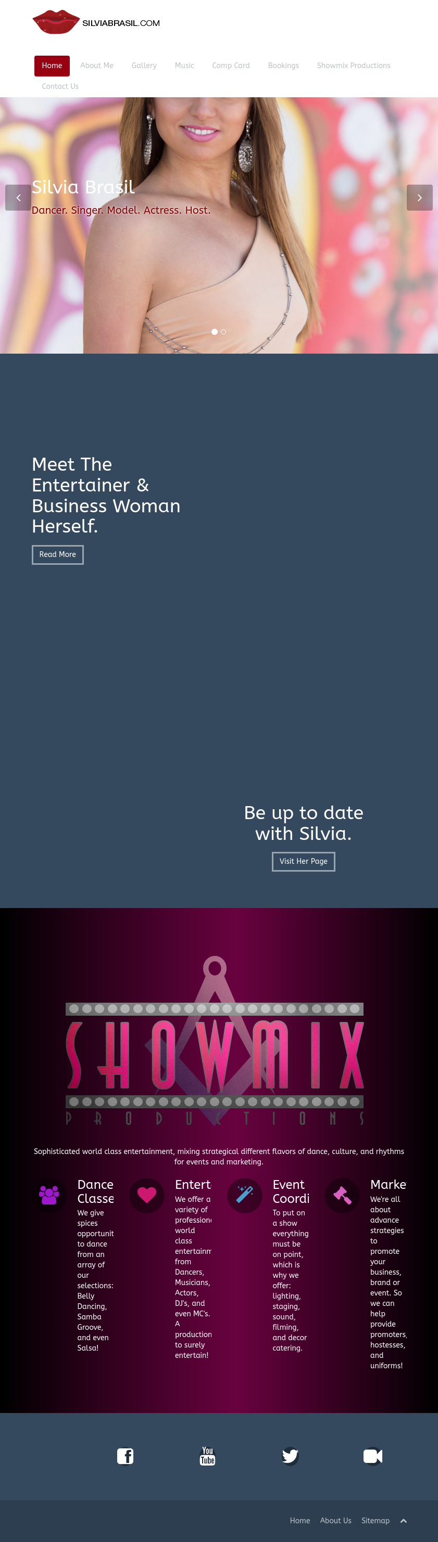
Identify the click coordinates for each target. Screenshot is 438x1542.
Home (52, 65)
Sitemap (375, 1521)
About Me (97, 65)
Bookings (283, 65)
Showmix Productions (354, 65)
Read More (58, 558)
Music (184, 65)
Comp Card (231, 65)
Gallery (144, 65)
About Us (336, 1521)
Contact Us (60, 86)
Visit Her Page (304, 861)
